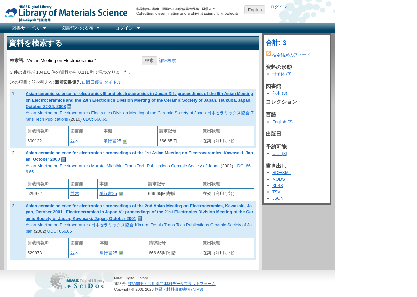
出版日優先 (92, 82)
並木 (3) (279, 93)
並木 (74, 140)
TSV (276, 191)
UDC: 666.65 (95, 119)
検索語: (17, 60)
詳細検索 (167, 60)
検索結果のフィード (291, 54)
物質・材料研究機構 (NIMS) (179, 289)
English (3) (282, 121)
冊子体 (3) (282, 73)
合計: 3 (276, 42)
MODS (278, 179)
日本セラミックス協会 (228, 112)
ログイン (278, 6)
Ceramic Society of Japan (195, 165)
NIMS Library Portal (64, 13)
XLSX (277, 185)
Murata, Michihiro (107, 165)
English (255, 9)
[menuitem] (28, 28)
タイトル (112, 82)
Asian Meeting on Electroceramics (58, 112)
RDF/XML (281, 172)
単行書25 (112, 140)
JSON (278, 198)
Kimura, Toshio (149, 224)
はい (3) (279, 153)
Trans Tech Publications (147, 165)
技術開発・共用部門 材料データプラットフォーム (172, 283)
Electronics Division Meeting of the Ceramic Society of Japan (148, 112)
